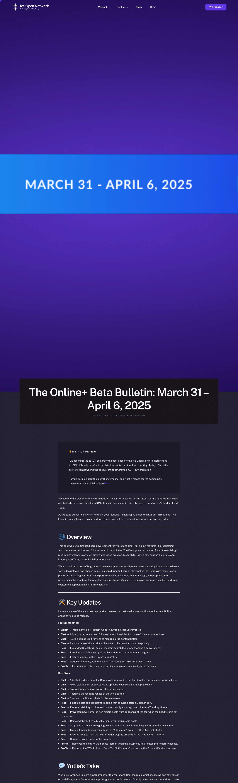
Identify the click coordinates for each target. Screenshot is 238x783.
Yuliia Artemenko (101, 416)
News (130, 416)
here (106, 483)
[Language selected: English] (160, 780)
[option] (90, 780)
